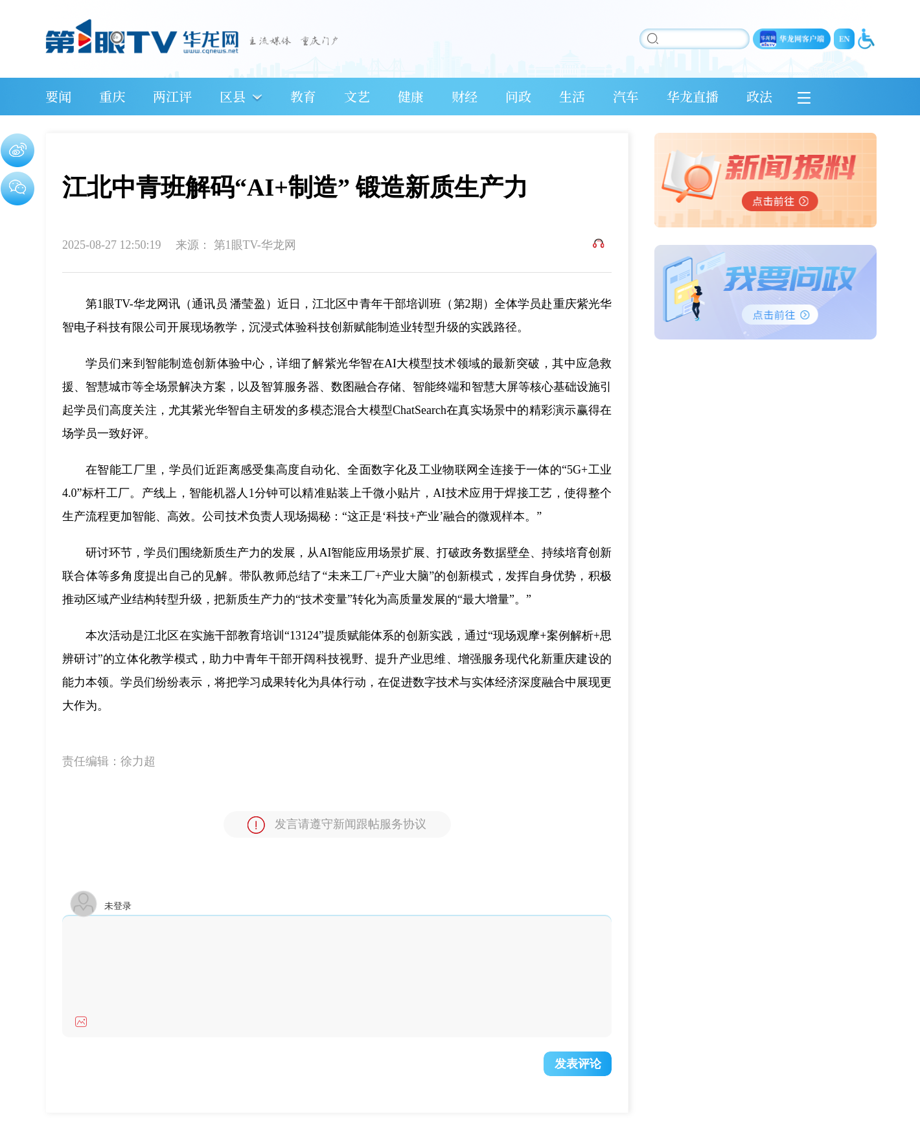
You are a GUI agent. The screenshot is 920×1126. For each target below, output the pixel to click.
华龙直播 (693, 96)
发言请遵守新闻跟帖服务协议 (336, 825)
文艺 (357, 96)
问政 (518, 96)
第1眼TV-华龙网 (255, 244)
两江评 (172, 96)
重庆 (112, 96)
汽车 (626, 96)
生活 (572, 96)
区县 (233, 96)
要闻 (58, 96)
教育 (303, 96)
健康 (411, 96)
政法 (759, 96)
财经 (464, 96)
